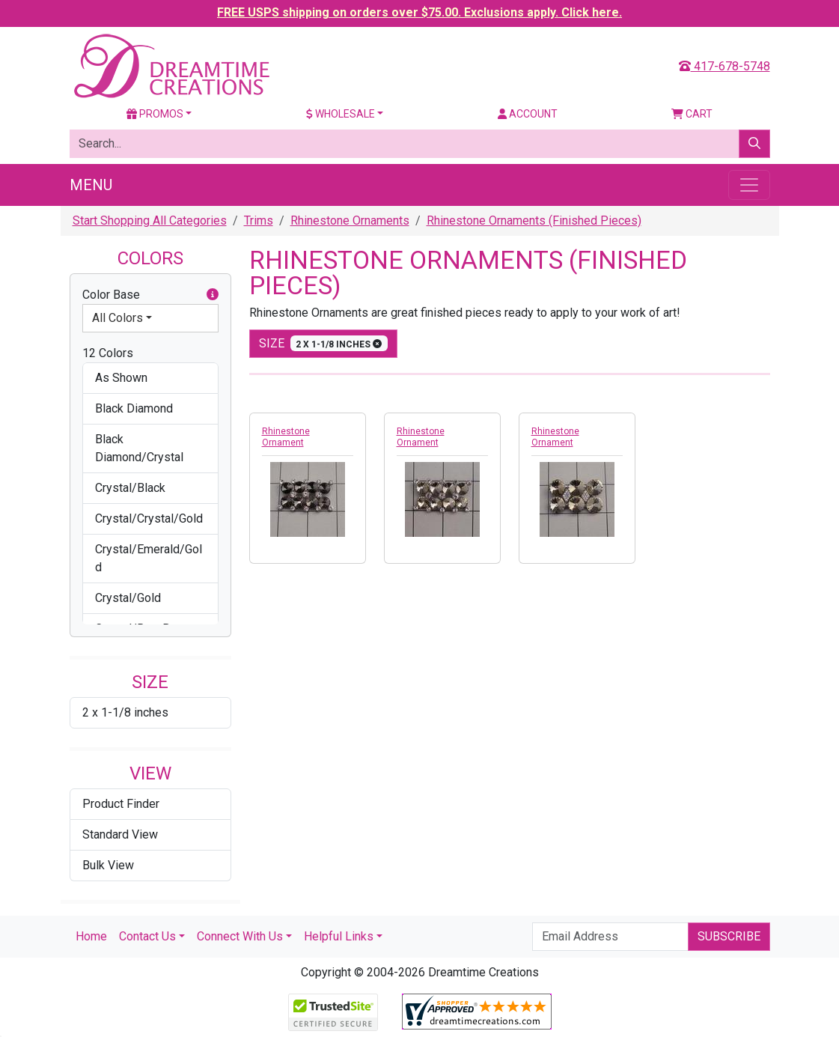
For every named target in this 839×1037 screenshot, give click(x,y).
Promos (154, 114)
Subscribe (729, 936)
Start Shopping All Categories (150, 220)
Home (91, 936)
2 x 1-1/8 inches (125, 712)
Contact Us (147, 936)
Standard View (120, 834)
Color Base (150, 295)
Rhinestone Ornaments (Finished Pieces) (534, 220)
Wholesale (340, 114)
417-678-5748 (724, 66)
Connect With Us (240, 936)
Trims (258, 220)
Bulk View (108, 865)
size (323, 343)
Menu (91, 185)
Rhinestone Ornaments (349, 220)
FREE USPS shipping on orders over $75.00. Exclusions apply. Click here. (419, 12)
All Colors (117, 318)
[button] (213, 295)
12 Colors (107, 353)
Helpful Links (338, 936)
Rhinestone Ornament (286, 437)
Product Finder (120, 804)
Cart (692, 114)
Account (528, 114)
